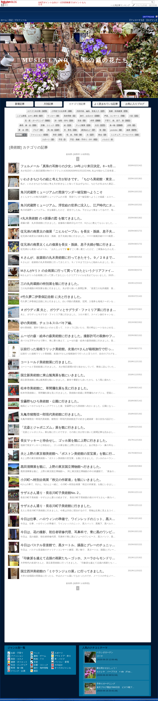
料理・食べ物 (15, 668)
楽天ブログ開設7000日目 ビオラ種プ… (115, 687)
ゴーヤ (100, 656)
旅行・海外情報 (39, 668)
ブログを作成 (141, 5)
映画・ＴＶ (37, 659)
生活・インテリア (17, 665)
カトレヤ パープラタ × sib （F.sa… (114, 671)
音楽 (34, 662)
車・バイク (58, 659)
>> (120, 5)
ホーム (4, 20)
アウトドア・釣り (61, 656)
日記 (11, 20)
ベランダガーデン (105, 652)
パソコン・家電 (60, 662)
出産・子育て (15, 653)
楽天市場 (153, 5)
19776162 (148, 17)
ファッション (15, 656)
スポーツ (57, 653)
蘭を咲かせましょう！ (107, 668)
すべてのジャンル (61, 668)
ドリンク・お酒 (16, 671)
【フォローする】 (137, 20)
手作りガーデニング (106, 683)
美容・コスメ (15, 659)
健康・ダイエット (17, 662)
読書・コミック (39, 665)
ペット (35, 653)
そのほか (57, 665)
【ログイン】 (152, 20)
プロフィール (20, 20)
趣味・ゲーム (38, 656)
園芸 (6, 5)
